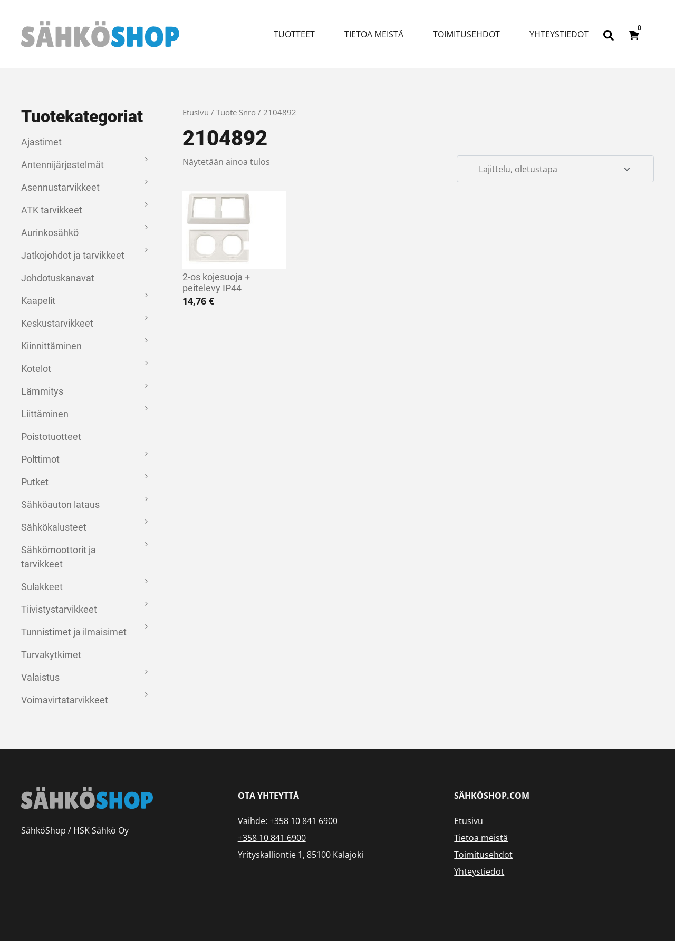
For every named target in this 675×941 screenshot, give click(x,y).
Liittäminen (45, 413)
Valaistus (40, 677)
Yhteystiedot (559, 34)
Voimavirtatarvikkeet (64, 699)
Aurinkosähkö (50, 232)
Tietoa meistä (373, 34)
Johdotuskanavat (57, 277)
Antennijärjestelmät (62, 164)
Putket (35, 481)
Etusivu (195, 112)
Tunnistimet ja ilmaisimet (74, 632)
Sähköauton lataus (60, 504)
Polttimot (40, 459)
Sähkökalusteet (53, 527)
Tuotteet (294, 34)
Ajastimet (41, 142)
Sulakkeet (42, 586)
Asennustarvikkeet (60, 187)
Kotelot (36, 368)
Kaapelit (38, 300)
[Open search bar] (608, 34)
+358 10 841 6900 (303, 821)
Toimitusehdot (466, 34)
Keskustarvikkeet (57, 323)
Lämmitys (42, 391)
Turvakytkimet (51, 654)
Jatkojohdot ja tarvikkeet (72, 255)
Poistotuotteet (51, 436)
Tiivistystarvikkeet (59, 609)
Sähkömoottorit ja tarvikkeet (58, 557)
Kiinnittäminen (51, 345)
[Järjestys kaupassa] (555, 169)
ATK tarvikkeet (51, 209)
